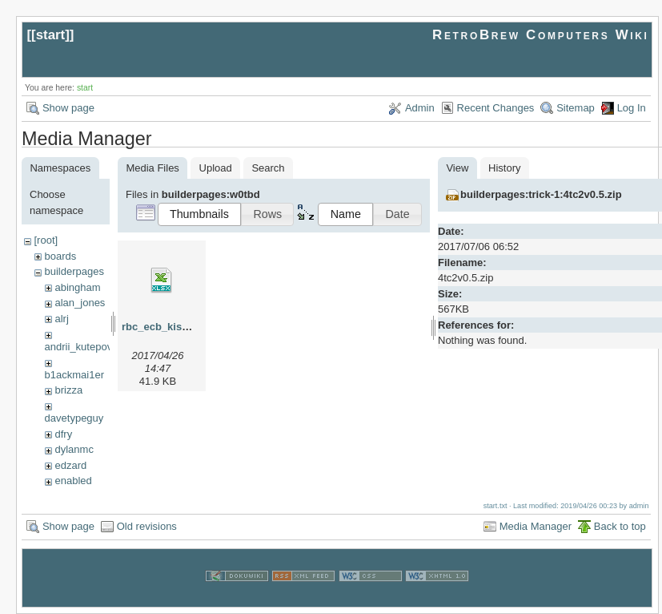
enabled (72, 481)
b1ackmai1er (74, 375)
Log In (631, 108)
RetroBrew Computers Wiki (540, 34)
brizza (68, 390)
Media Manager (536, 526)
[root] (46, 240)
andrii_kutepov (79, 347)
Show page (68, 108)
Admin (420, 108)
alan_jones (79, 303)
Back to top (620, 526)
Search (267, 168)
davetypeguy (74, 418)
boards (60, 256)
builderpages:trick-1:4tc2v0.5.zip (541, 194)
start (51, 34)
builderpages (73, 271)
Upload (215, 168)
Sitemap (575, 108)
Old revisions (147, 526)
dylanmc (73, 449)
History (504, 168)
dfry (63, 434)
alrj (61, 319)
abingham (77, 287)
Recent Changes (496, 108)
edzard (70, 465)
